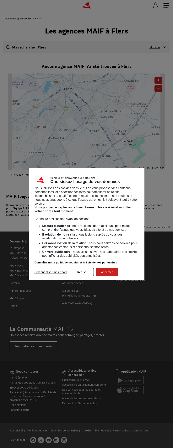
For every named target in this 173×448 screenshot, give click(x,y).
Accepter (107, 272)
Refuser (82, 272)
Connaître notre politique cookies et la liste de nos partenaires (76, 262)
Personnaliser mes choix (51, 272)
